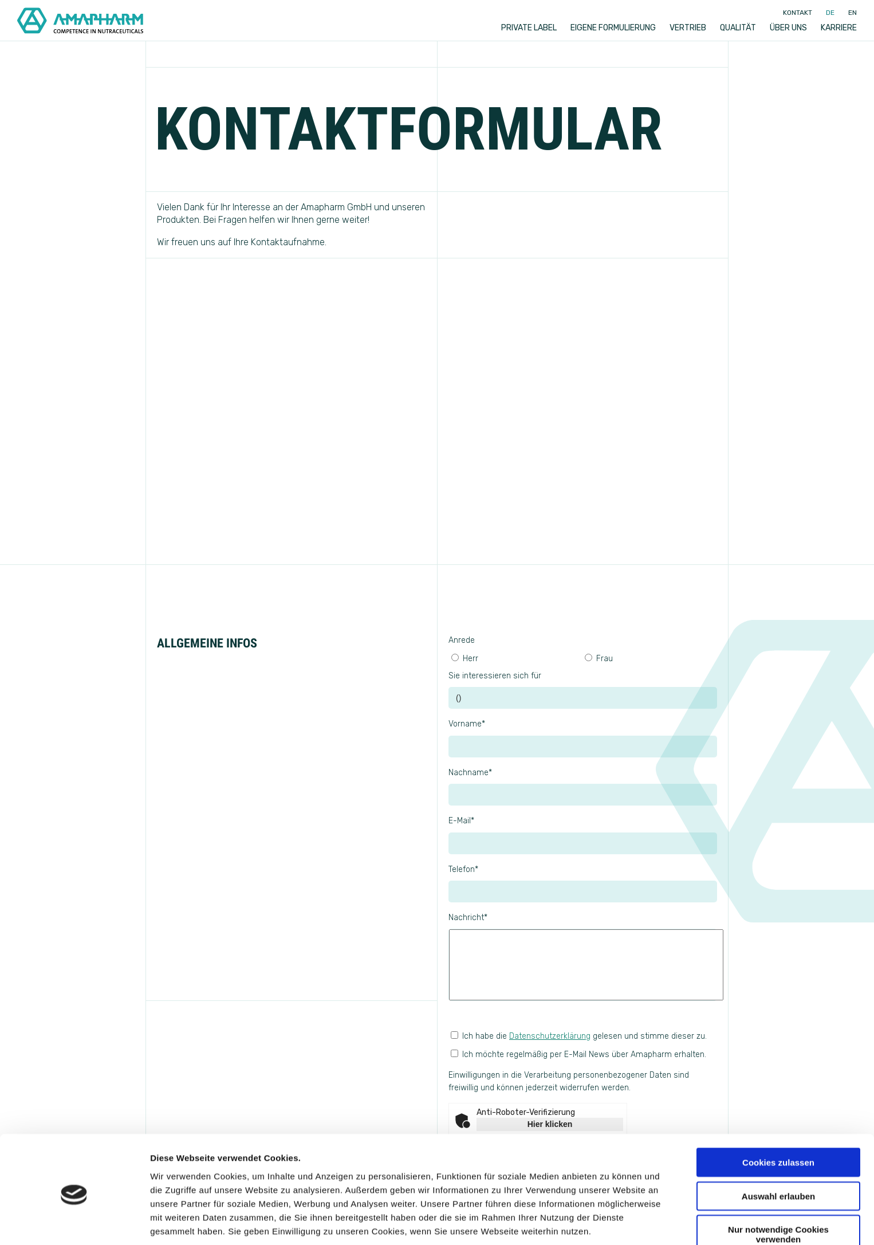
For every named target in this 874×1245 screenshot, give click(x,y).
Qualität (738, 28)
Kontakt (797, 13)
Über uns (788, 28)
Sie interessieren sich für (494, 676)
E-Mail (461, 821)
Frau (599, 658)
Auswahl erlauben (778, 1151)
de (830, 13)
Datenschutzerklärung (549, 1036)
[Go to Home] (80, 20)
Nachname (470, 772)
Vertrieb (688, 28)
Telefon (463, 869)
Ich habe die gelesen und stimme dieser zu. (579, 1036)
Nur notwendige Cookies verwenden (778, 1189)
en (852, 13)
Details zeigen (609, 1222)
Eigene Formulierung (613, 28)
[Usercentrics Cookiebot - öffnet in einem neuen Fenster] (74, 1222)
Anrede (461, 640)
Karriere (839, 28)
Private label (529, 28)
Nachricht (467, 917)
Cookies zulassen (778, 1117)
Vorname (466, 724)
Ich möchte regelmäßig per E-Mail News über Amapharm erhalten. (582, 1072)
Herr (464, 658)
